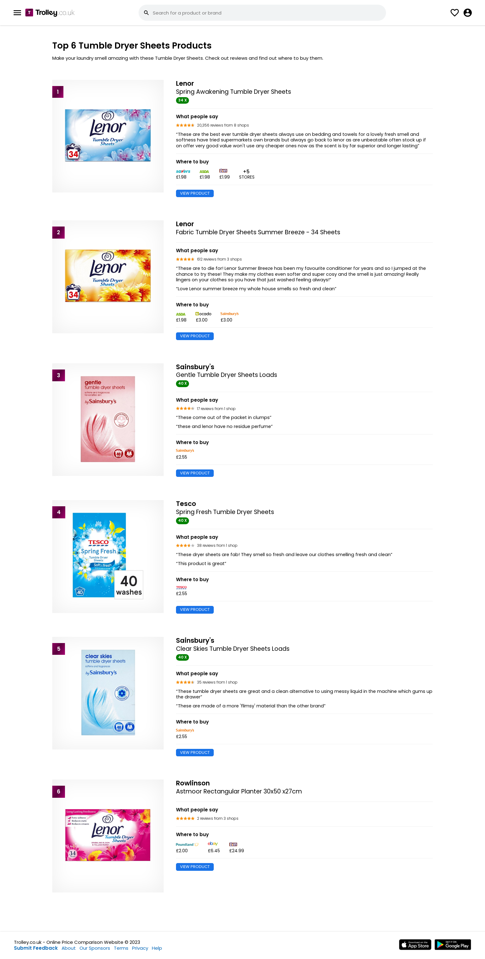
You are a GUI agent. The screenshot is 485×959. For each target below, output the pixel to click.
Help (157, 948)
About (69, 948)
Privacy (140, 948)
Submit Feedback (36, 948)
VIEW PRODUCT (195, 193)
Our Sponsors (94, 948)
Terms (121, 948)
